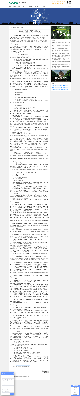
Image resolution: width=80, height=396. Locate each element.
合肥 (53, 85)
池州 (62, 89)
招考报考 (18, 27)
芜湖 (55, 85)
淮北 (64, 85)
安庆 (61, 85)
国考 (23, 6)
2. (12, 366)
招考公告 (22, 27)
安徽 (64, 89)
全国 (67, 89)
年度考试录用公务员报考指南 (24, 366)
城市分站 (44, 6)
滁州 (64, 87)
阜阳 (58, 87)
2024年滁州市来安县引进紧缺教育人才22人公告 (60, 48)
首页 (10, 6)
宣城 (56, 89)
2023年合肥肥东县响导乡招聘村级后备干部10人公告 (61, 64)
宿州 (53, 87)
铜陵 (59, 89)
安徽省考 (14, 6)
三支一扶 (36, 6)
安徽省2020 (16, 366)
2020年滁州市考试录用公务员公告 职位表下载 (21, 376)
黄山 (58, 85)
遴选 (26, 6)
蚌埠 (55, 87)
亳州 (66, 85)
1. (16, 364)
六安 (66, 87)
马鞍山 (53, 89)
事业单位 (31, 6)
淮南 (61, 87)
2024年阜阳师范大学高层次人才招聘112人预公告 (60, 53)
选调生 (19, 6)
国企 (40, 6)
